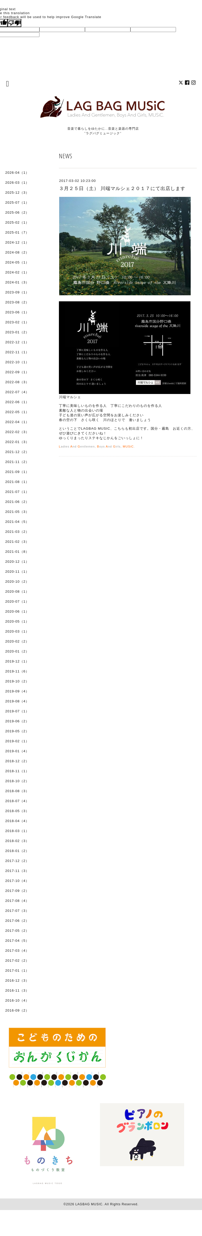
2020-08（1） (17, 591)
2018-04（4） (17, 821)
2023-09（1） (17, 292)
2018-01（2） (17, 851)
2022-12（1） (17, 342)
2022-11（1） (17, 352)
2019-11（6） (17, 671)
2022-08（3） (17, 382)
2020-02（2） (17, 641)
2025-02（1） (17, 222)
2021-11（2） (17, 462)
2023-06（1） (17, 312)
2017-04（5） (17, 941)
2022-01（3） (17, 442)
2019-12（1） (17, 661)
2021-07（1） (17, 492)
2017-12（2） (17, 861)
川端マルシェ (70, 397)
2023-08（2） (17, 302)
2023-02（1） (17, 322)
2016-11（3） (17, 990)
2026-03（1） (17, 183)
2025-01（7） (17, 232)
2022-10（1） (17, 362)
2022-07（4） (17, 392)
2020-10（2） (17, 581)
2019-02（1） (17, 741)
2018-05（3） (17, 811)
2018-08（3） (17, 791)
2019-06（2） (17, 721)
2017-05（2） (17, 931)
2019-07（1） (17, 711)
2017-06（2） (17, 921)
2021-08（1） (17, 482)
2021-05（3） (17, 512)
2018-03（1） (17, 831)
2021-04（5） (17, 522)
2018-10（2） (17, 781)
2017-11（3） (17, 871)
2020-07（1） (17, 601)
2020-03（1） (17, 631)
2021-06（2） (17, 502)
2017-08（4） (17, 901)
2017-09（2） (17, 891)
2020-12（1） (17, 562)
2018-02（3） (17, 841)
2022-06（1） (17, 402)
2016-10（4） (17, 1000)
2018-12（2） (17, 761)
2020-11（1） (17, 572)
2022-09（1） (17, 372)
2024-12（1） (17, 242)
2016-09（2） (17, 1010)
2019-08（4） (17, 701)
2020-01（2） (17, 651)
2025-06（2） (17, 212)
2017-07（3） (17, 911)
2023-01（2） (17, 332)
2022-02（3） (17, 432)
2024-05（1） (17, 262)
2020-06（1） (17, 611)
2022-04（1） (17, 422)
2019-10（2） (17, 681)
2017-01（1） (17, 970)
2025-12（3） (17, 192)
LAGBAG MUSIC (88, 1204)
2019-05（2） (17, 731)
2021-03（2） (17, 532)
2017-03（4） (17, 951)
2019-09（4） (17, 691)
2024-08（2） (17, 252)
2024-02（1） (17, 272)
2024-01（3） (17, 282)
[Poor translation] (14, 23)
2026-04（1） (17, 173)
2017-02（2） (17, 960)
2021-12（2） (17, 452)
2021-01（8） (17, 552)
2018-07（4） (17, 801)
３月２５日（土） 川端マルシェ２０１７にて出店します (122, 188)
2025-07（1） (17, 202)
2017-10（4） (17, 881)
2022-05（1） (17, 412)
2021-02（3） (17, 542)
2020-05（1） (17, 621)
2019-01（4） (17, 751)
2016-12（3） (17, 980)
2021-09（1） (17, 472)
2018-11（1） (17, 771)
